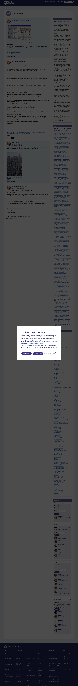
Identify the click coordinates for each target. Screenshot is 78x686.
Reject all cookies (38, 353)
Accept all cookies (26, 353)
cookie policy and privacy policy (35, 343)
